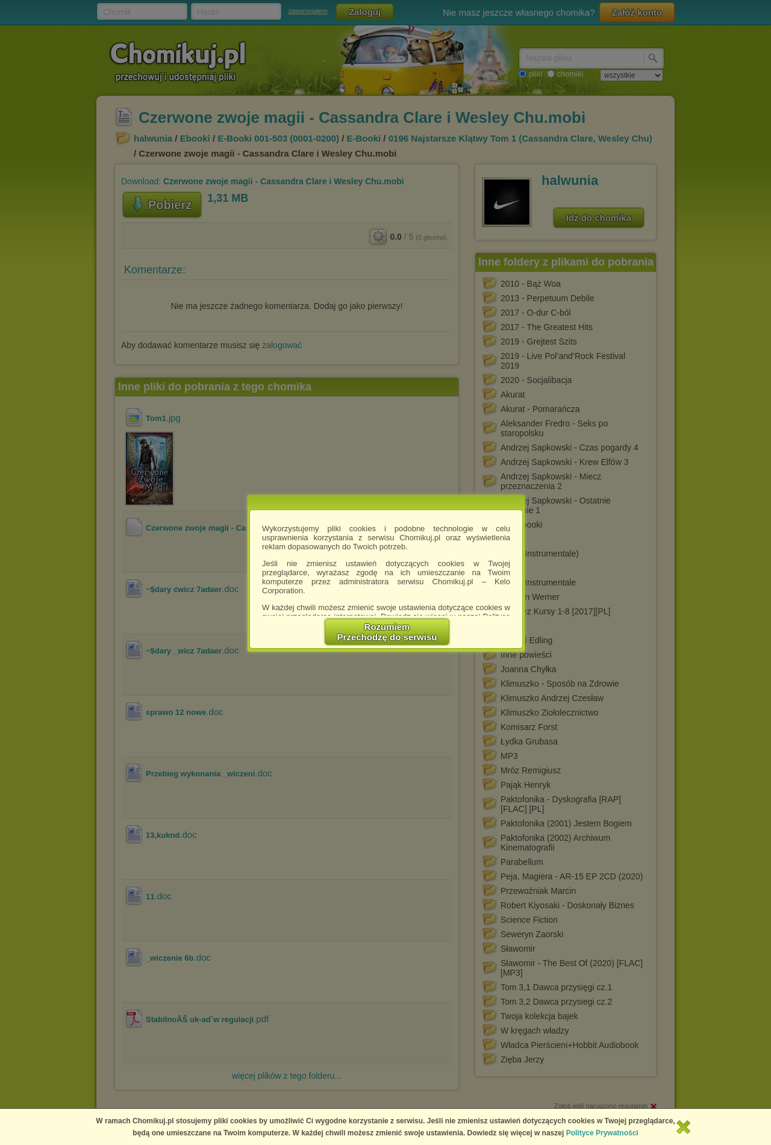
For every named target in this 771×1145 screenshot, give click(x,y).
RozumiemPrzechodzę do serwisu (387, 632)
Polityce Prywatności (602, 1133)
